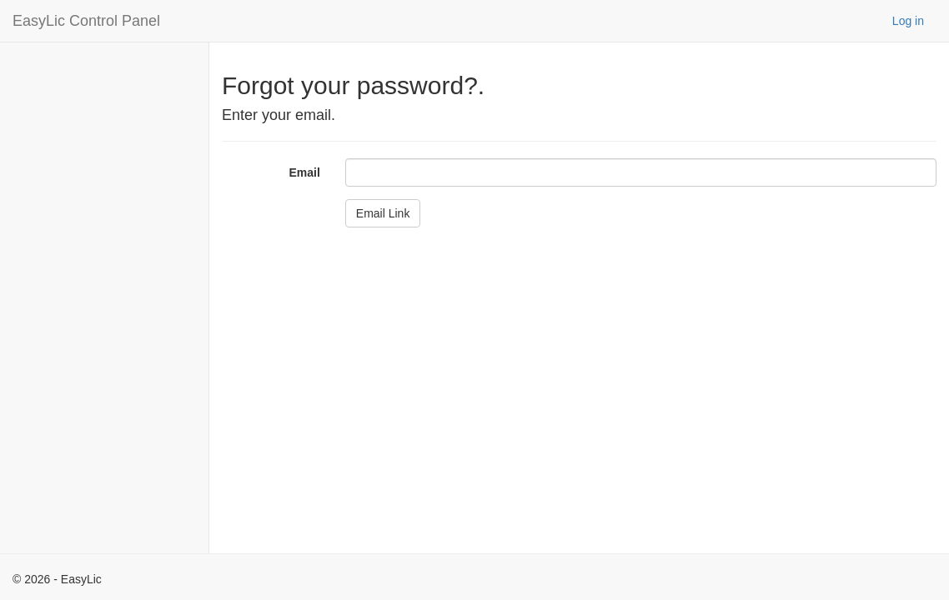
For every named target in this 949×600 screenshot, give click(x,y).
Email (304, 172)
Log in (908, 21)
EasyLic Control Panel (86, 20)
